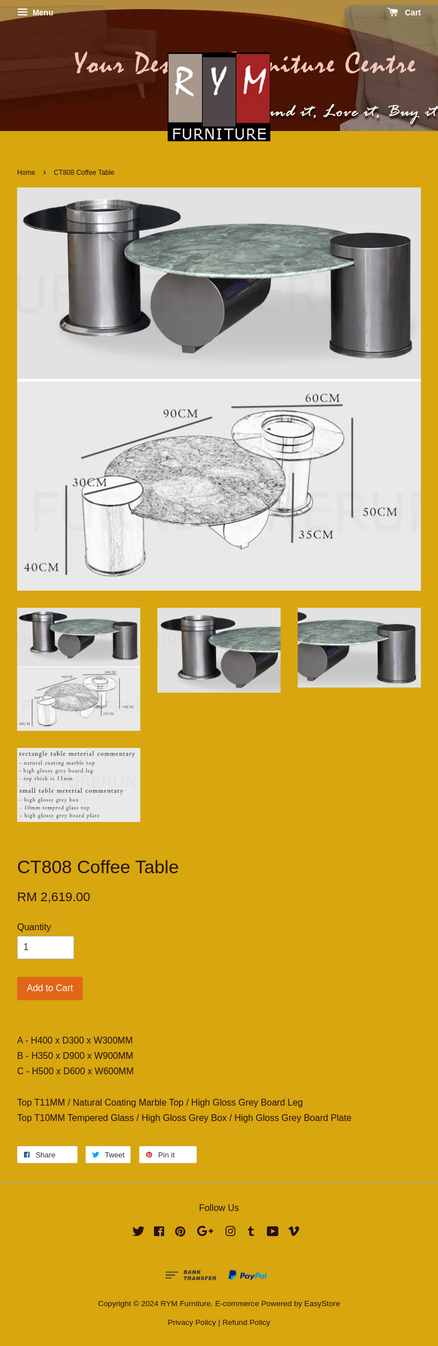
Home (26, 173)
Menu (35, 12)
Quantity (34, 927)
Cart (404, 12)
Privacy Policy (192, 1322)
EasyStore (322, 1303)
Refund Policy (246, 1322)
